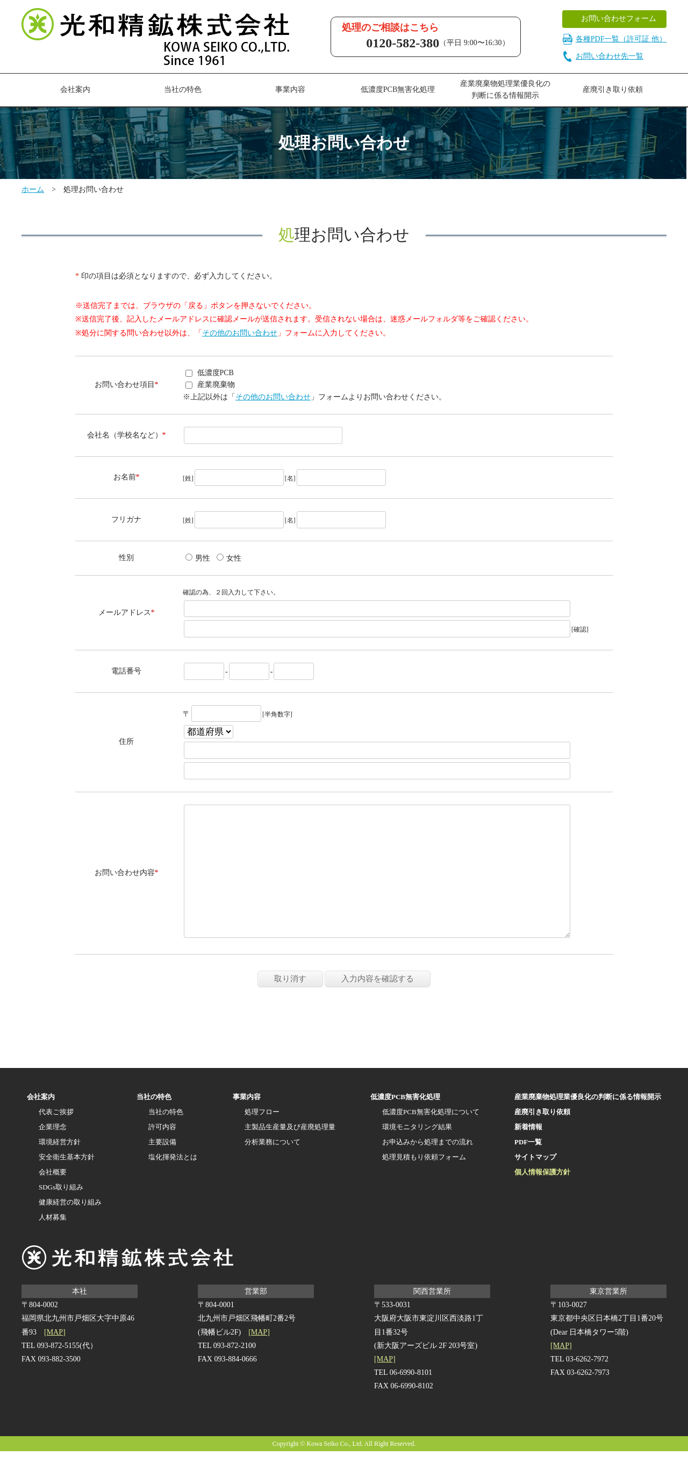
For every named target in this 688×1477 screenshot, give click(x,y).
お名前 (124, 477)
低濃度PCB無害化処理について (430, 1138)
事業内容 (290, 89)
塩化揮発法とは (172, 1183)
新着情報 (528, 1153)
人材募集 (53, 1243)
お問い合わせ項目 (125, 385)
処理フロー (262, 1138)
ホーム (33, 189)
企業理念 (53, 1153)
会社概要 (53, 1198)
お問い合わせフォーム (618, 19)
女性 (229, 558)
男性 (197, 558)
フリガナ (126, 519)
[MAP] (55, 1358)
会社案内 (75, 89)
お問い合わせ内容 (125, 885)
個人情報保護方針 (542, 1198)
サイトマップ (535, 1183)
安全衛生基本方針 (67, 1183)
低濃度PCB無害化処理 (398, 89)
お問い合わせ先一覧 (602, 56)
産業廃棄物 (210, 385)
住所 (126, 741)
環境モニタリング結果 (417, 1153)
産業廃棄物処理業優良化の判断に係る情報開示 (505, 89)
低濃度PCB (209, 373)
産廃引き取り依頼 (613, 89)
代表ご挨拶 (56, 1138)
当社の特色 (154, 1122)
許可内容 (162, 1153)
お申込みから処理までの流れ (427, 1168)
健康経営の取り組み (70, 1228)
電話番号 (126, 671)
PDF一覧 (528, 1168)
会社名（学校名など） (124, 435)
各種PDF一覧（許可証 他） (614, 39)
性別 (126, 558)
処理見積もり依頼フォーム (424, 1183)
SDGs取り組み (61, 1213)
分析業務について (272, 1168)
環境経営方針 (60, 1168)
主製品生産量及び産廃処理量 (290, 1153)
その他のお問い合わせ (239, 333)
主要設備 (162, 1168)
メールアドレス (124, 612)
